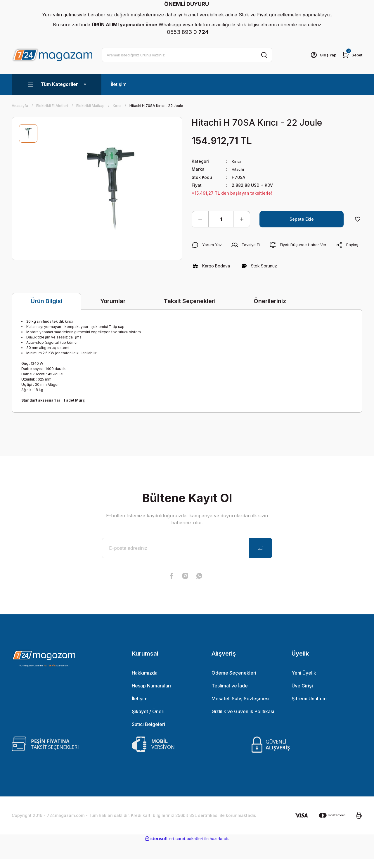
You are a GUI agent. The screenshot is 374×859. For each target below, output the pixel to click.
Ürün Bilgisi (46, 317)
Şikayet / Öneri (148, 727)
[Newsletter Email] (187, 564)
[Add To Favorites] (357, 219)
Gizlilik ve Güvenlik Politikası (243, 727)
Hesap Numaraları (151, 702)
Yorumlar (113, 317)
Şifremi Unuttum (309, 715)
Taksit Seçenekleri (190, 317)
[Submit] (260, 564)
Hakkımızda (144, 689)
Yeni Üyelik (304, 689)
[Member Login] (321, 55)
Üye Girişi (302, 702)
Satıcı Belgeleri (148, 740)
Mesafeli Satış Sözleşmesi (240, 715)
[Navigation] (56, 84)
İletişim (119, 84)
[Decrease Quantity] (200, 219)
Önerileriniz (270, 317)
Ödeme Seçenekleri (234, 689)
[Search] (187, 55)
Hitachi (239, 169)
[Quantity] (220, 219)
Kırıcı (237, 161)
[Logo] (52, 55)
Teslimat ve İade (230, 702)
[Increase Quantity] (241, 219)
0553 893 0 (188, 32)
